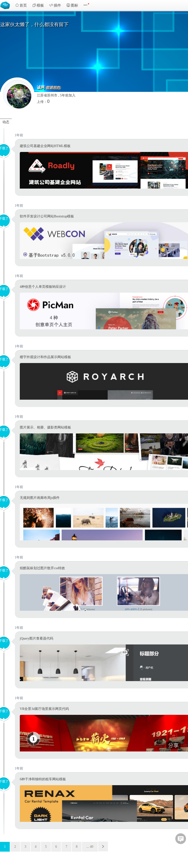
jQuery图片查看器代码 (36, 638)
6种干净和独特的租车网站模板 (43, 779)
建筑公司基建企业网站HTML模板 (45, 146)
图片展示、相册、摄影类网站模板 (45, 427)
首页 (21, 5)
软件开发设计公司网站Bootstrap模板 (47, 216)
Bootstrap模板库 (6, 5)
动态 (5, 122)
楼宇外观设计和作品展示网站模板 (45, 357)
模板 (38, 5)
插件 (55, 5)
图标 (72, 5)
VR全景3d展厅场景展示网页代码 (44, 709)
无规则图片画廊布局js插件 (40, 498)
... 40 (89, 846)
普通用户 (53, 87)
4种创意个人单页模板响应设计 (43, 287)
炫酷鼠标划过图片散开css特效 (42, 568)
